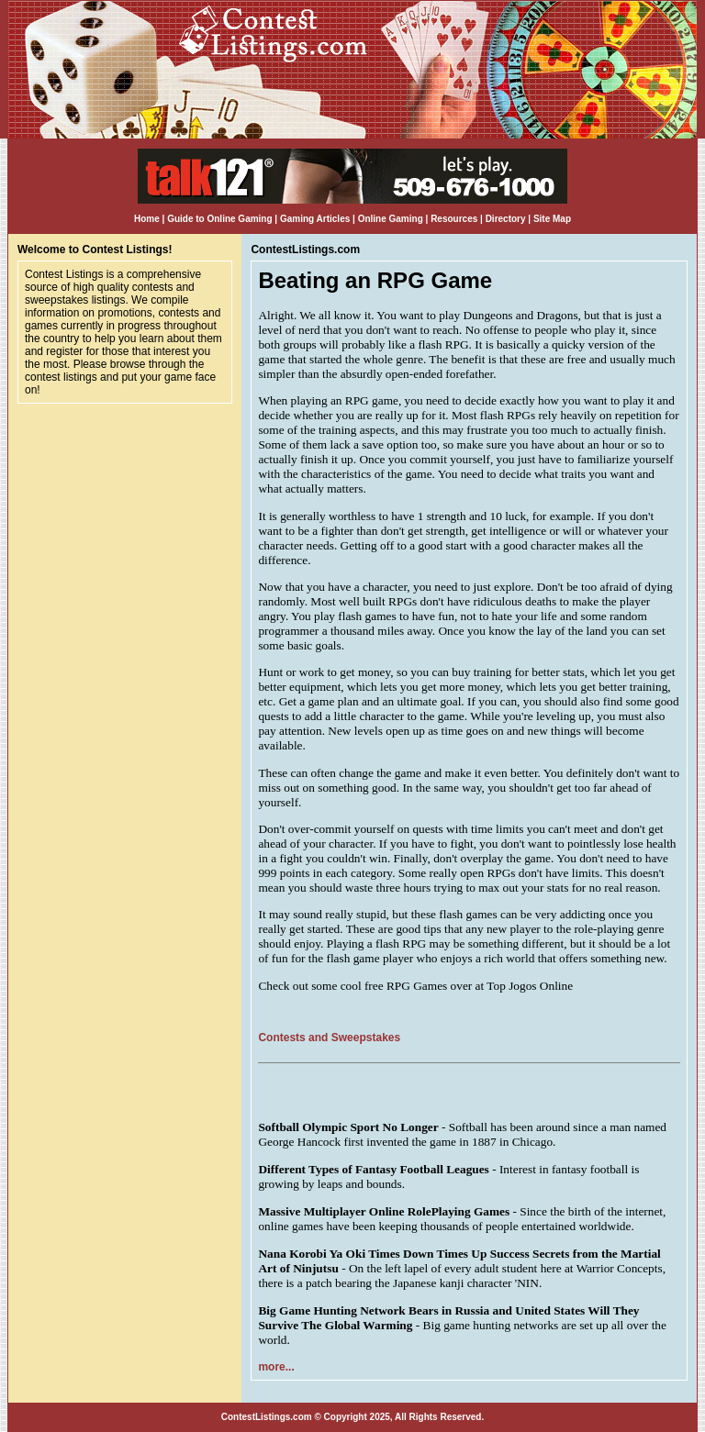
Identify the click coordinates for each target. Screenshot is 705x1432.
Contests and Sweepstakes (329, 1037)
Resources (454, 219)
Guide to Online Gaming (219, 219)
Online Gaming (390, 219)
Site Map (552, 219)
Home (147, 219)
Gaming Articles (316, 219)
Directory (506, 219)
